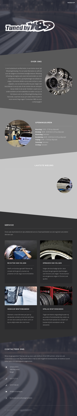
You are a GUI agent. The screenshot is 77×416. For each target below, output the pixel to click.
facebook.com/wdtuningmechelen (21, 398)
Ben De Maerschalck (26, 410)
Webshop (71, 2)
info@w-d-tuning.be (16, 391)
